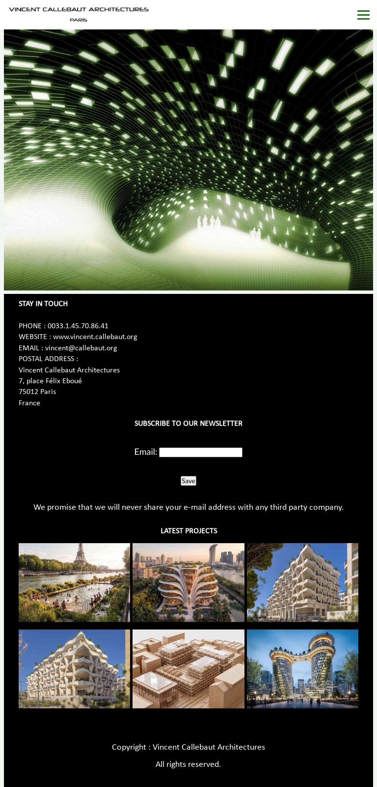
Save (188, 481)
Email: (146, 451)
